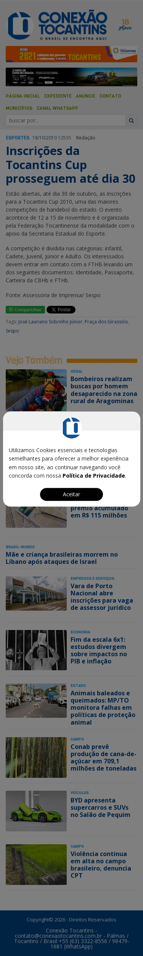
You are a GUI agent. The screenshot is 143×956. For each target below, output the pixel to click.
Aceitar (71, 494)
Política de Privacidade (94, 475)
